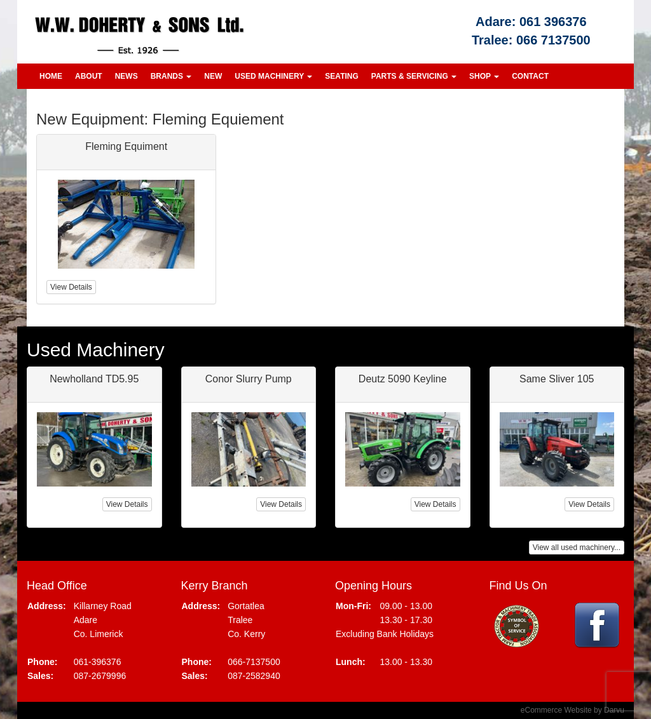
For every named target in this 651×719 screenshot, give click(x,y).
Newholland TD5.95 (94, 378)
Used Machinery (273, 76)
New (213, 76)
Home (50, 76)
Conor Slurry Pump (248, 378)
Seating (341, 76)
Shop (484, 76)
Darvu (614, 710)
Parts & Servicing (413, 76)
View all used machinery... (576, 547)
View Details (127, 504)
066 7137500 (553, 40)
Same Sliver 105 (556, 378)
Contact (530, 76)
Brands (171, 76)
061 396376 (553, 22)
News (126, 76)
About (88, 76)
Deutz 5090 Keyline (403, 378)
